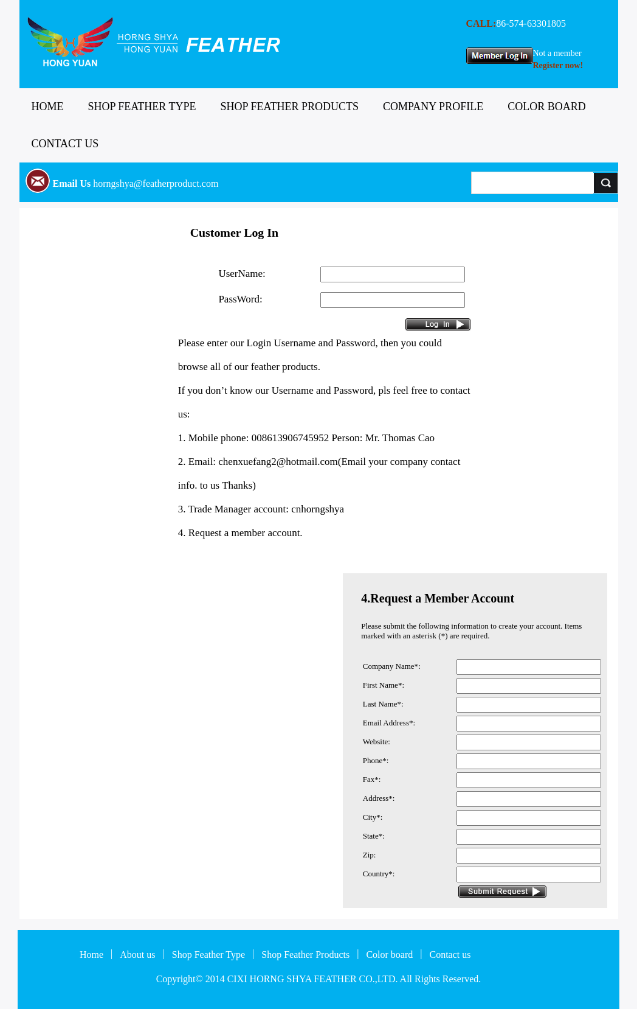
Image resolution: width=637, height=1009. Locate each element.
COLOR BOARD (547, 106)
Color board (389, 954)
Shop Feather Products (305, 954)
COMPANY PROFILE (433, 106)
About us (137, 954)
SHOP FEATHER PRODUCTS (290, 106)
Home (91, 954)
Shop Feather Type (208, 954)
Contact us (449, 954)
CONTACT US (65, 144)
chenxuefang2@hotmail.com (277, 461)
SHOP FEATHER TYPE (142, 106)
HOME (48, 106)
